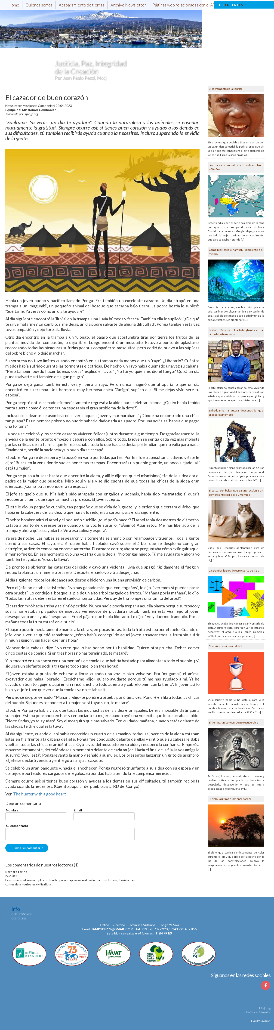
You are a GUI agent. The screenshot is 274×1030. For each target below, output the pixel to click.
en (160, 933)
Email (78, 810)
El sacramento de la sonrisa (226, 88)
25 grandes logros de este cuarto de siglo (234, 570)
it (156, 933)
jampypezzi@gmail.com (112, 929)
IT (220, 5)
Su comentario (17, 826)
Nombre (12, 810)
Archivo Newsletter (128, 4)
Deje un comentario (23, 803)
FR (234, 5)
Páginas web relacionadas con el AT (183, 4)
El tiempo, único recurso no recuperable (233, 722)
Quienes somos (38, 4)
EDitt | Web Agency (261, 1021)
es (170, 933)
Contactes (19, 918)
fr (165, 933)
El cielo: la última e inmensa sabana (230, 799)
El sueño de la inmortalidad (225, 646)
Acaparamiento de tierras (81, 4)
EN (227, 5)
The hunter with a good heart (39, 793)
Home (13, 4)
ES (241, 5)
